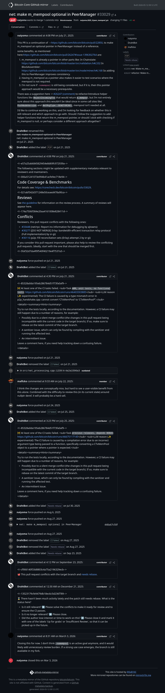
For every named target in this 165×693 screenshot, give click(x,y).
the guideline (29, 202)
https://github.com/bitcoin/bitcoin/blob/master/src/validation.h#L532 (61, 63)
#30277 (26, 230)
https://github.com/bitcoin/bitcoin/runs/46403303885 (55, 292)
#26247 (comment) (64, 93)
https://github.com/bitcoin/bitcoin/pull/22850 (77, 42)
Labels (55, 5)
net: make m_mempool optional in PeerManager (50, 524)
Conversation (18, 26)
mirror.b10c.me (143, 675)
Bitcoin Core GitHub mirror (27, 5)
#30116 (26, 237)
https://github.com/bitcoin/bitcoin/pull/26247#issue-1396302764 (60, 54)
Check (67, 26)
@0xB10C (131, 671)
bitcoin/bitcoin (67, 679)
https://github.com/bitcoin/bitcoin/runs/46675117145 (47, 436)
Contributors (66, 5)
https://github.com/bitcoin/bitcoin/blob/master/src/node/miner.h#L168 (62, 70)
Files (53, 27)
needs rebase (89, 574)
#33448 (26, 226)
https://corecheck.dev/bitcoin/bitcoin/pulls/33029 (63, 187)
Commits (36, 27)
